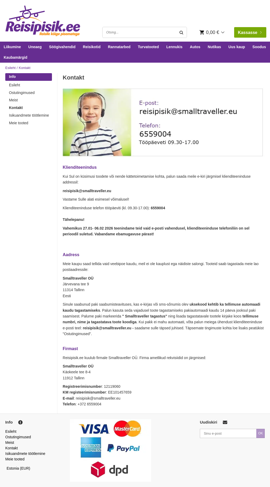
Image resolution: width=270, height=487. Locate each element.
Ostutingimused (22, 93)
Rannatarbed (119, 47)
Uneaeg (35, 47)
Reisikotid (91, 47)
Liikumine (12, 47)
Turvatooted (148, 47)
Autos (195, 47)
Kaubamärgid (15, 57)
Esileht (10, 68)
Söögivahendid (62, 47)
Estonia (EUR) (18, 468)
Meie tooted (18, 123)
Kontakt (16, 108)
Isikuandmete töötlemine (29, 115)
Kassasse (250, 32)
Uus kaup (236, 47)
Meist (13, 100)
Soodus (259, 47)
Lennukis (174, 47)
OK (260, 433)
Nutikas (214, 47)
